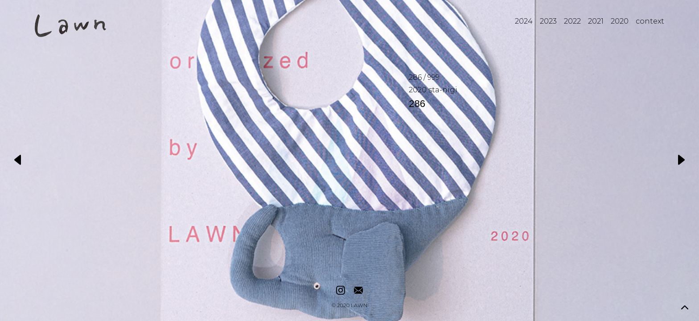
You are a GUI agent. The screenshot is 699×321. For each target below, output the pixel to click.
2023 (548, 21)
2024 (524, 21)
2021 (596, 21)
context (650, 21)
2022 (572, 21)
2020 (620, 21)
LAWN (359, 306)
